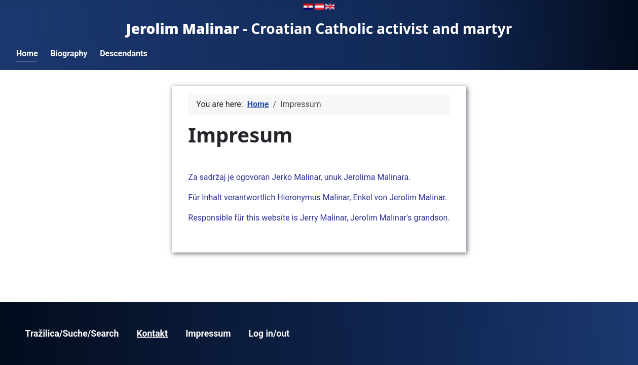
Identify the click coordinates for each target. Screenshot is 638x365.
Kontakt (152, 333)
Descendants (123, 53)
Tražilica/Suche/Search (72, 333)
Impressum (208, 333)
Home (27, 53)
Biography (69, 53)
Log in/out (269, 333)
